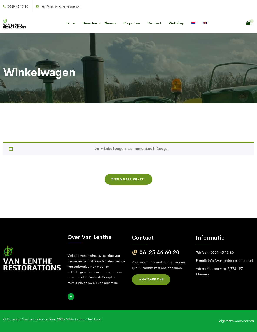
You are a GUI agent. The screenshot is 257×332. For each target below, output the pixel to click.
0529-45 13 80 (18, 6)
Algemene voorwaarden (236, 321)
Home (70, 23)
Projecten (132, 23)
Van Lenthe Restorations (39, 319)
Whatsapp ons (151, 279)
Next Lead (93, 319)
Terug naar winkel (128, 179)
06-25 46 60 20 (159, 252)
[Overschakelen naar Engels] (205, 23)
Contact (154, 23)
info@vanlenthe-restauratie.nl (60, 6)
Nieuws (110, 23)
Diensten (90, 23)
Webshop (176, 23)
